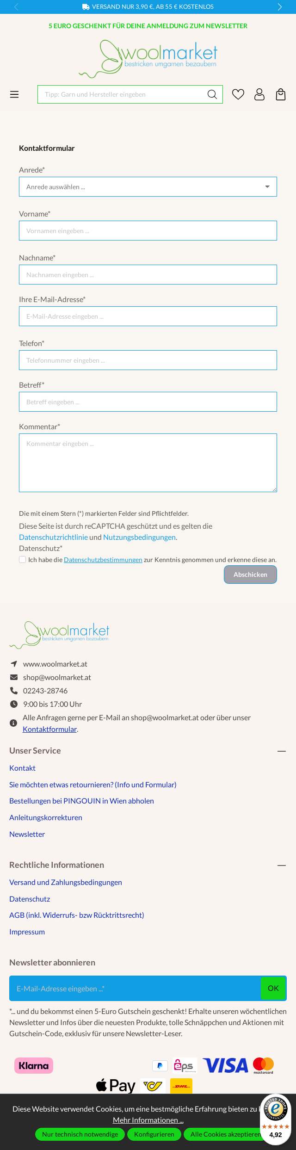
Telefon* (31, 343)
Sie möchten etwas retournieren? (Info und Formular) (93, 784)
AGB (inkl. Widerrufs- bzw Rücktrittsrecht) (76, 914)
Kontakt (22, 767)
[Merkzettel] (238, 94)
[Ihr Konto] (259, 94)
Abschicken (250, 574)
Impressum (27, 931)
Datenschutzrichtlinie (53, 536)
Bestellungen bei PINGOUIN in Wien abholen (81, 800)
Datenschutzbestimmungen (103, 559)
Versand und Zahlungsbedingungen (65, 882)
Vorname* (34, 213)
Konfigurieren (154, 1134)
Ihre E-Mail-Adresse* (52, 299)
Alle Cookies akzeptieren (226, 1134)
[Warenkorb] (281, 94)
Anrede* (32, 169)
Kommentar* (39, 426)
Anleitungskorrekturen (45, 817)
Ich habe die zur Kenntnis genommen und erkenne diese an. (152, 559)
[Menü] (14, 94)
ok (273, 987)
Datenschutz (29, 898)
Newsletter (27, 833)
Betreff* (31, 384)
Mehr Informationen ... (148, 1119)
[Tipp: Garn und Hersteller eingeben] (120, 94)
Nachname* (37, 257)
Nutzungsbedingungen (139, 536)
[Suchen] (212, 94)
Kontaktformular (50, 728)
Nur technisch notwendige (80, 1134)
